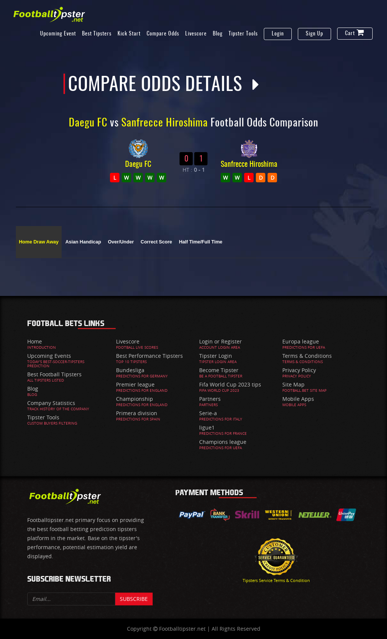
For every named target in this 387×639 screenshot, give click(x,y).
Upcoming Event (58, 34)
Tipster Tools (243, 34)
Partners (210, 398)
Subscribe (134, 598)
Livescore (196, 34)
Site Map (293, 384)
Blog (218, 34)
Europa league (300, 341)
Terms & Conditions (307, 355)
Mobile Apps (298, 398)
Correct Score (156, 242)
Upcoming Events (49, 355)
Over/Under (121, 242)
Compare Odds (163, 34)
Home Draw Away (39, 242)
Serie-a (208, 413)
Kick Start (129, 34)
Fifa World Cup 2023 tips (230, 384)
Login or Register (220, 341)
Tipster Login (215, 355)
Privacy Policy (299, 370)
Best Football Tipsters (54, 374)
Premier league (135, 384)
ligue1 (207, 427)
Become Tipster (218, 370)
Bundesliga (130, 370)
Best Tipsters (96, 34)
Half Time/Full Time (200, 242)
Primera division (136, 413)
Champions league (222, 441)
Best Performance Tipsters (149, 355)
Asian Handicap (83, 242)
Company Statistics (51, 402)
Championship (134, 398)
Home (34, 341)
